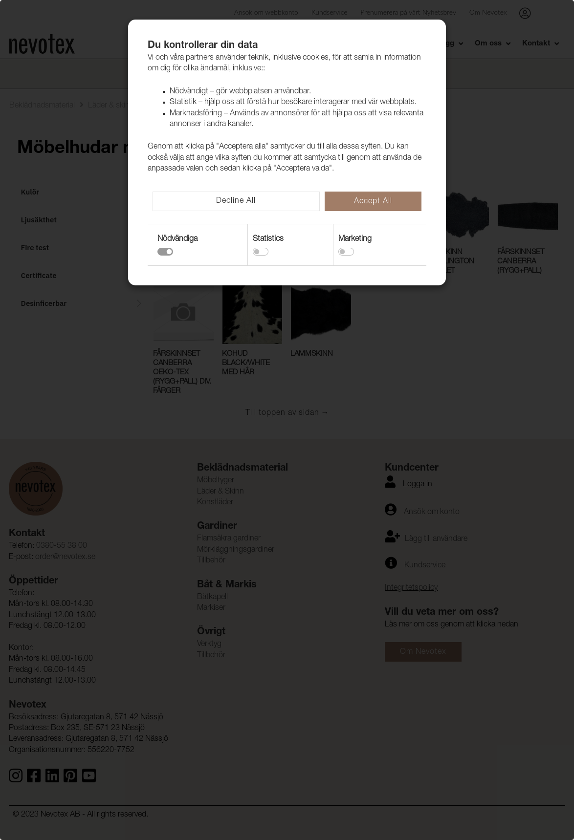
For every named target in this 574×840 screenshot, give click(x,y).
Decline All (236, 201)
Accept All (373, 202)
